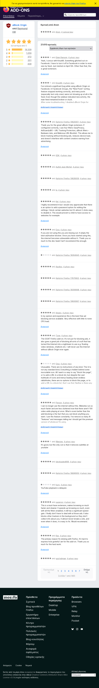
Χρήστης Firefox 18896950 (67, 473)
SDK (57, 155)
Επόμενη (87, 571)
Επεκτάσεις (8, 16)
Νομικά (29, 665)
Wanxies (59, 441)
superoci (59, 502)
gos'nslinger (61, 558)
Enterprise (54, 614)
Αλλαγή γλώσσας (79, 671)
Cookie (19, 665)
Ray (57, 536)
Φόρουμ (30, 644)
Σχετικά (30, 601)
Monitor (76, 616)
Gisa (58, 364)
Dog (57, 230)
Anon (58, 32)
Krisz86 (59, 83)
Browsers (77, 601)
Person (59, 403)
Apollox (59, 267)
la (56, 190)
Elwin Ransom (61, 57)
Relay (74, 611)
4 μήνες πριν (73, 57)
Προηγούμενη (48, 571)
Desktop (53, 605)
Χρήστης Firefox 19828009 (67, 178)
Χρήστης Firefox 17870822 (67, 278)
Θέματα (21, 16)
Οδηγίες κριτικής (35, 657)
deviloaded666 (62, 462)
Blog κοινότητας (35, 639)
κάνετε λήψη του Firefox (75, 3)
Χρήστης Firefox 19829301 (67, 122)
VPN (74, 606)
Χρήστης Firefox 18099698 (67, 290)
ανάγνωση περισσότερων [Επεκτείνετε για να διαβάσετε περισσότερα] (52, 107)
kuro (58, 485)
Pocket (75, 620)
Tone (58, 335)
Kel (57, 201)
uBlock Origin (19, 25)
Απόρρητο (7, 665)
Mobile (52, 610)
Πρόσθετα (31, 597)
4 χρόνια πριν (67, 32)
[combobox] (80, 15)
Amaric (59, 313)
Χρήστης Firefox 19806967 (67, 301)
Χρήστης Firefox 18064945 (67, 255)
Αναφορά (45, 74)
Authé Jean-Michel (64, 167)
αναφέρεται (30, 672)
